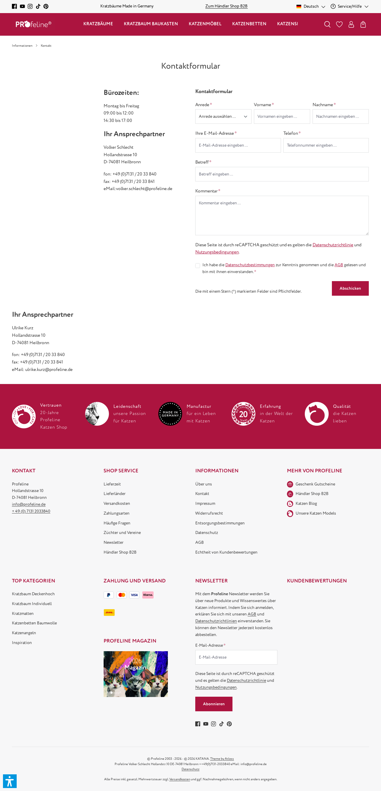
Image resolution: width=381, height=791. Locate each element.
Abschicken (350, 288)
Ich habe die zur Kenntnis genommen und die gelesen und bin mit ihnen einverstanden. (284, 268)
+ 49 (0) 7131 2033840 (31, 511)
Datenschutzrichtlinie (333, 245)
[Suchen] (327, 24)
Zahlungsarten (116, 513)
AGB (339, 264)
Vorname (264, 105)
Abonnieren (214, 704)
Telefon (292, 133)
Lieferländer (115, 493)
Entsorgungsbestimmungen (220, 523)
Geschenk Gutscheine (315, 484)
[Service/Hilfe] (350, 6)
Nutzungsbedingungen (217, 252)
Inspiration (22, 642)
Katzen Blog (306, 503)
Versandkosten (117, 503)
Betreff (203, 162)
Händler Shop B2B (120, 552)
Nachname (324, 105)
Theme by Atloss (222, 758)
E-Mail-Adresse (210, 645)
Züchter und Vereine (122, 532)
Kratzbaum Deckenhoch (33, 593)
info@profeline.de (29, 504)
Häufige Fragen (117, 523)
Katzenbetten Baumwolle (34, 623)
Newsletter (114, 542)
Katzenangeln (24, 632)
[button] (10, 781)
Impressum (205, 503)
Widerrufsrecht (209, 513)
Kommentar (207, 191)
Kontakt (202, 493)
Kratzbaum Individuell (32, 603)
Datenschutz (206, 532)
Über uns (203, 484)
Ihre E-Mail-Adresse (216, 133)
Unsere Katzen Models (316, 513)
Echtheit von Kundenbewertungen (226, 552)
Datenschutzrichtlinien (216, 621)
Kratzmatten (23, 613)
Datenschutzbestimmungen (250, 264)
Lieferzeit (112, 484)
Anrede (203, 105)
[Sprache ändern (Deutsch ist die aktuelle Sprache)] (311, 6)
